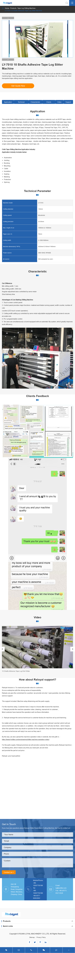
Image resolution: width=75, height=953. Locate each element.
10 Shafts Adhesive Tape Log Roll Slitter (16, 671)
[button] (8, 18)
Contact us (9, 872)
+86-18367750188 (38, 884)
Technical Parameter (21, 102)
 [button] (2, 649)
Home (7, 8)
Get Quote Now (18, 86)
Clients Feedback (48, 102)
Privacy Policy (41, 937)
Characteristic (35, 102)
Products (13, 8)
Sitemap (32, 937)
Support (68, 102)
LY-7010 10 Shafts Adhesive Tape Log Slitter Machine (23, 10)
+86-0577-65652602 (36, 897)
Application (8, 102)
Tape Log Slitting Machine (26, 8)
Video (59, 102)
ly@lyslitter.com (61, 888)
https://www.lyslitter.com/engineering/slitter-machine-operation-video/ (25, 739)
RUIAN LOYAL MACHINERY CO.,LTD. (34, 934)
